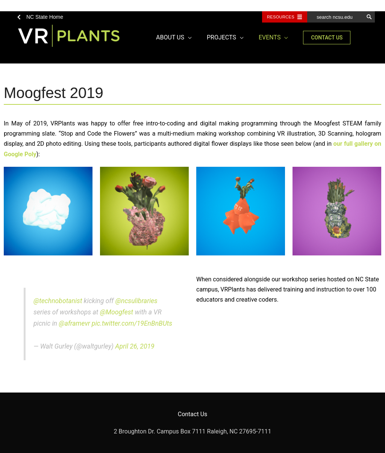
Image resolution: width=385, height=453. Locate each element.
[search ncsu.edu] (335, 17)
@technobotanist (57, 301)
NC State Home (44, 17)
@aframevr (74, 323)
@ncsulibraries (136, 301)
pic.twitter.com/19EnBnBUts (132, 323)
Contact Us (193, 414)
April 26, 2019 (134, 346)
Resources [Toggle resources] (280, 17)
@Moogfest (116, 312)
